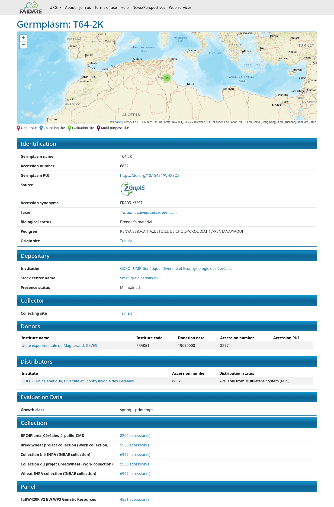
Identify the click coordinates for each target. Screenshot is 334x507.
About (70, 7)
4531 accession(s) (135, 499)
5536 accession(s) (135, 445)
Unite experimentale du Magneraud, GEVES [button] (59, 345)
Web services (180, 7)
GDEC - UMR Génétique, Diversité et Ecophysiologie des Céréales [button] (176, 268)
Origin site (29, 128)
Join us (85, 7)
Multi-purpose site (115, 128)
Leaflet (116, 122)
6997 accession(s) (135, 454)
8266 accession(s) (135, 435)
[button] (167, 78)
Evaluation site (83, 128)
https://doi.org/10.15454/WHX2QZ (150, 175)
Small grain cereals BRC (140, 278)
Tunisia (126, 240)
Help (125, 7)
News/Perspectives (148, 7)
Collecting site (54, 128)
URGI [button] (54, 7)
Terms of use (106, 7)
